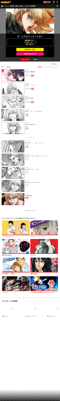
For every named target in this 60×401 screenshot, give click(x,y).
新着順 (2, 66)
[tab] (25, 59)
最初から (9, 66)
